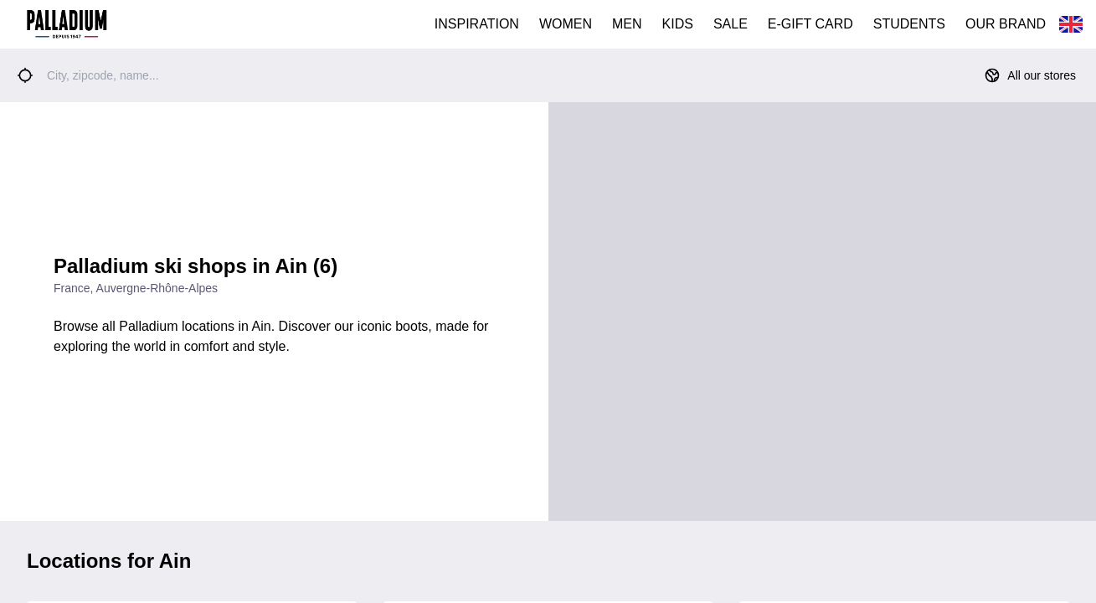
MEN (627, 24)
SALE (730, 24)
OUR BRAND (1005, 24)
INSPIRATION (477, 24)
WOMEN (565, 24)
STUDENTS (909, 24)
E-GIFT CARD (810, 24)
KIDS (677, 24)
